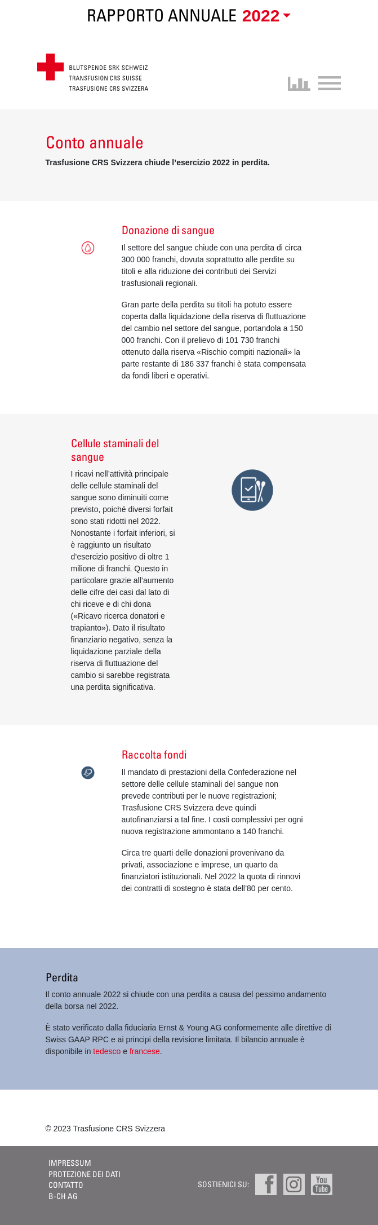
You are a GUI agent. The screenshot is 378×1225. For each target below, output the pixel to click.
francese (145, 1051)
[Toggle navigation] (325, 82)
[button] (264, 16)
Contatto (65, 1184)
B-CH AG (63, 1196)
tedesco (107, 1051)
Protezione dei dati (84, 1174)
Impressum (69, 1162)
